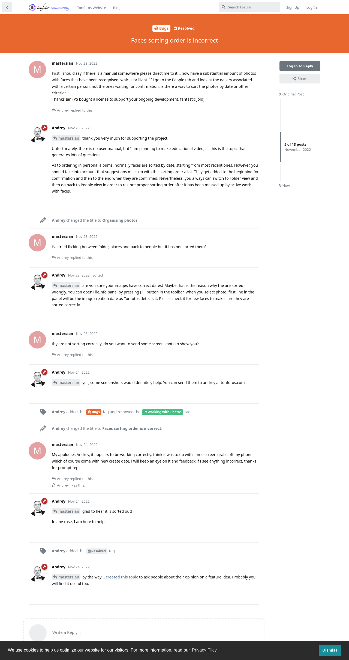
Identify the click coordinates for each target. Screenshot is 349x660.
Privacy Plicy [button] (204, 650)
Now (284, 185)
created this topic (122, 577)
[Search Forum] (249, 7)
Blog (117, 7)
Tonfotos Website (91, 7)
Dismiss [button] (329, 650)
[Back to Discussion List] (7, 7)
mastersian (68, 138)
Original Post (291, 94)
